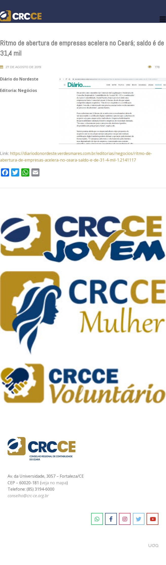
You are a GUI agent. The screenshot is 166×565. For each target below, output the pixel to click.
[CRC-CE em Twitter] (139, 519)
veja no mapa (54, 483)
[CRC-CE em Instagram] (125, 519)
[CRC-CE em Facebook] (111, 519)
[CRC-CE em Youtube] (152, 519)
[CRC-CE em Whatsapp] (97, 519)
